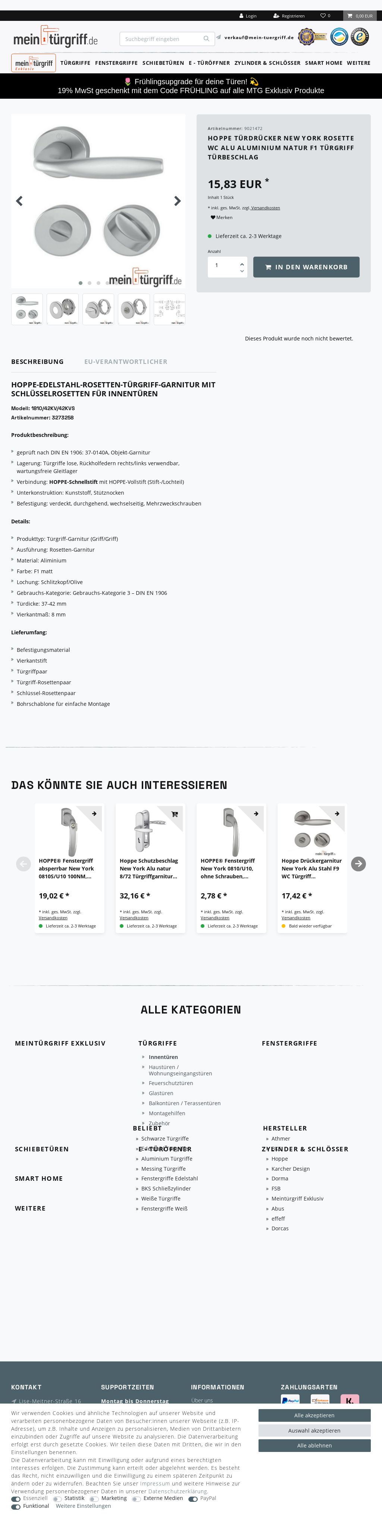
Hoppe (280, 1159)
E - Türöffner (209, 62)
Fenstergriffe (116, 62)
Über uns (202, 1400)
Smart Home (323, 62)
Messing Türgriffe (163, 1169)
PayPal (208, 1498)
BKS (276, 1149)
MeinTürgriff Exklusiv (33, 62)
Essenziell (35, 1498)
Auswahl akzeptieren (314, 1430)
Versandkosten (265, 207)
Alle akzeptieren (314, 1415)
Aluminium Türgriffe (166, 1159)
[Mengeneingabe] (217, 265)
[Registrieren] (289, 15)
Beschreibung (37, 361)
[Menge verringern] (242, 272)
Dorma (280, 1179)
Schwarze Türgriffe (165, 1139)
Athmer (281, 1139)
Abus (278, 1209)
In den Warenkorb (306, 267)
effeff (278, 1219)
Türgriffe (75, 62)
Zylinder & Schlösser (268, 62)
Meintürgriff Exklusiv (297, 1199)
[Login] (248, 15)
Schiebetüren (163, 62)
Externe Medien (163, 1498)
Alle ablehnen (314, 1445)
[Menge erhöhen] (242, 262)
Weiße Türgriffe (161, 1199)
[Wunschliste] (326, 15)
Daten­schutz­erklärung (177, 1491)
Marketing (114, 1498)
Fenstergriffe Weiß (164, 1209)
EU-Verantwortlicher (125, 361)
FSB (276, 1189)
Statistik (74, 1498)
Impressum (155, 1483)
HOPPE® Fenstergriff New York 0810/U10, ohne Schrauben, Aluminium (228, 868)
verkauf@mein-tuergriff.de (259, 37)
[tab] (48, 361)
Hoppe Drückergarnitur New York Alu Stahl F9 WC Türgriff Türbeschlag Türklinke (312, 868)
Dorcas (280, 1228)
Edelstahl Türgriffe (164, 1149)
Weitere (359, 62)
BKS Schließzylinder (166, 1189)
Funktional (36, 1506)
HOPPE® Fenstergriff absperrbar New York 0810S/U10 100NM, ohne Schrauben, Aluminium (66, 868)
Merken (221, 217)
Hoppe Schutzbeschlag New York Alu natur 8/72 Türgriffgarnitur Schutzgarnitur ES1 (149, 868)
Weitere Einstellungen (83, 1506)
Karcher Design (291, 1169)
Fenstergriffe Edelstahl (169, 1179)
